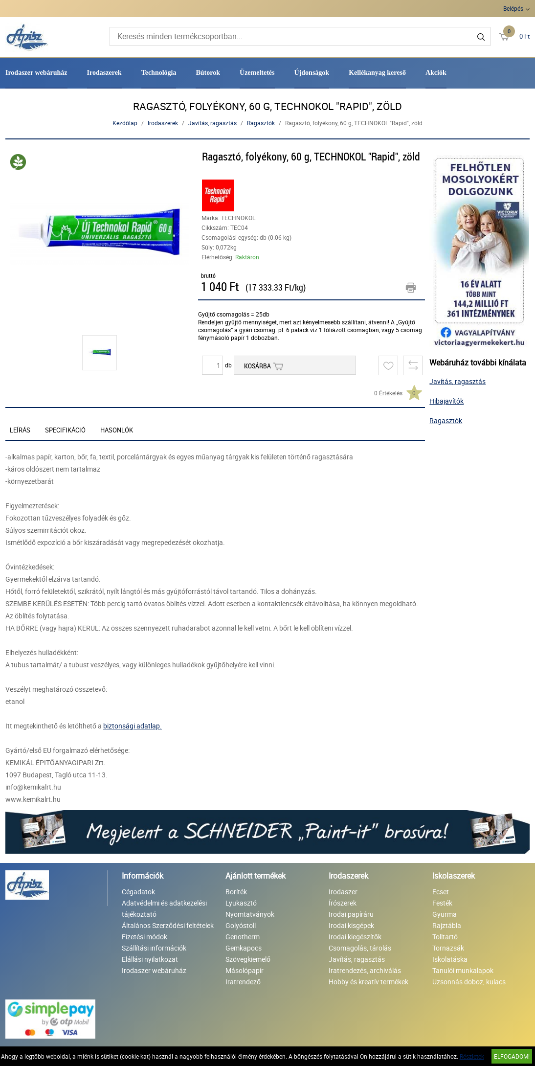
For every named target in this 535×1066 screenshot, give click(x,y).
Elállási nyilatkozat (150, 959)
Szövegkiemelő (247, 959)
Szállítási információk (154, 948)
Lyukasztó (241, 902)
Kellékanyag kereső (377, 72)
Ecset (440, 891)
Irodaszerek (104, 72)
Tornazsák (448, 948)
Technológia (159, 72)
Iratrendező (243, 981)
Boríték (236, 891)
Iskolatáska (450, 959)
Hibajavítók (446, 401)
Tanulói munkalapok (462, 970)
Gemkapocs (243, 948)
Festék (442, 902)
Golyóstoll (240, 925)
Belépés (513, 8)
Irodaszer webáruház (36, 72)
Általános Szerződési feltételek (168, 925)
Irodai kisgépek (351, 925)
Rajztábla (446, 925)
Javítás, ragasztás (212, 123)
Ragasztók (261, 123)
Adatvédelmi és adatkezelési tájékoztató (164, 908)
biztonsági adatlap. (132, 725)
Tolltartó (445, 936)
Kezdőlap (124, 123)
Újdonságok (312, 72)
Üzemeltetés (257, 72)
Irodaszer (343, 891)
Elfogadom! (512, 1056)
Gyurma (444, 914)
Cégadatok (138, 891)
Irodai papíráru (351, 914)
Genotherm (242, 936)
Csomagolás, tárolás (360, 948)
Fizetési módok (144, 936)
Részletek (472, 1056)
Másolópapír (244, 970)
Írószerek (343, 902)
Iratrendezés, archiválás (365, 970)
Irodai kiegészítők (355, 936)
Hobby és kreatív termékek (368, 981)
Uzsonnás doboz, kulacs (469, 981)
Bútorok (208, 72)
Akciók (435, 72)
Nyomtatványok (249, 914)
